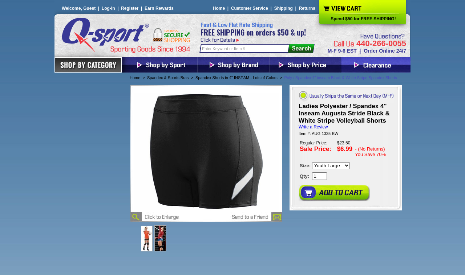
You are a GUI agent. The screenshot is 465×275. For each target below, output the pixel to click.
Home (219, 8)
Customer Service (249, 8)
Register (129, 8)
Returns (307, 8)
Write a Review (313, 127)
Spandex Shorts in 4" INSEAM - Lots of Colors (236, 77)
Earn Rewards (159, 8)
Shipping (283, 8)
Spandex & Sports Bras (168, 77)
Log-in (108, 8)
